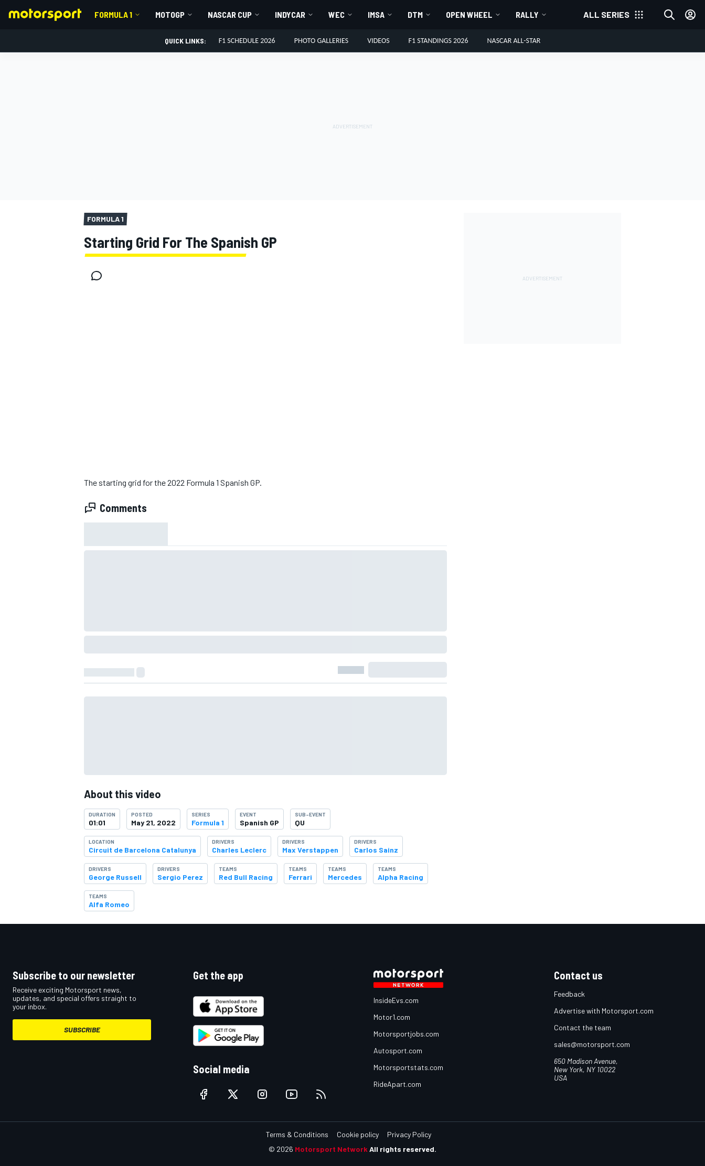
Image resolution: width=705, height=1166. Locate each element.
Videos (378, 40)
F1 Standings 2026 (438, 40)
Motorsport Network (331, 1149)
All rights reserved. (402, 1149)
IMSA (376, 14)
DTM (415, 14)
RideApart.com (397, 1084)
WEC (336, 14)
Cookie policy (358, 1134)
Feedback (569, 993)
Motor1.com (391, 1016)
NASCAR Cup (230, 14)
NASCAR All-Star (514, 40)
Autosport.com (397, 1050)
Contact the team (582, 1027)
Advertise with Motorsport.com (604, 1010)
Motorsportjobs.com (406, 1033)
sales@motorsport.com (592, 1044)
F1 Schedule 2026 (247, 40)
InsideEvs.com (396, 1000)
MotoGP (170, 14)
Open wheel (469, 14)
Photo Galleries (321, 40)
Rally (527, 14)
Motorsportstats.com (408, 1067)
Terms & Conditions (297, 1134)
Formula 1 (113, 14)
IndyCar (290, 14)
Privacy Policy (409, 1134)
